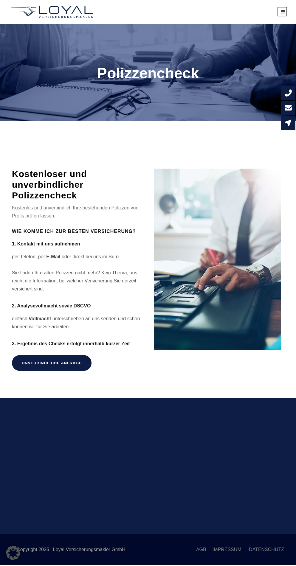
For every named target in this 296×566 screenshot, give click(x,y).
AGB (201, 550)
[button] (13, 553)
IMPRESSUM (228, 550)
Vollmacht (40, 319)
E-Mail (53, 257)
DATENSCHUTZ (266, 550)
